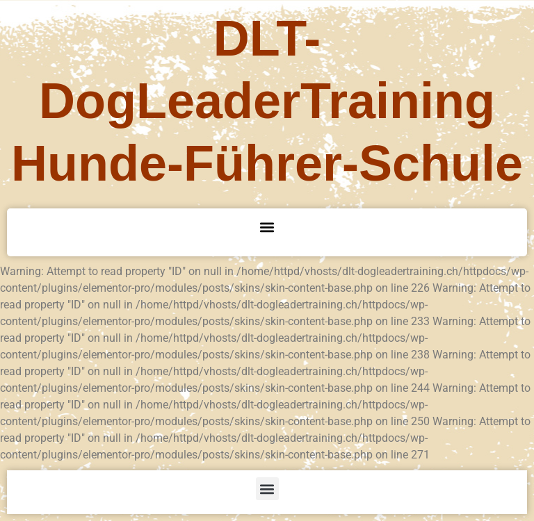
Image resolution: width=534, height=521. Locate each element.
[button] (267, 226)
